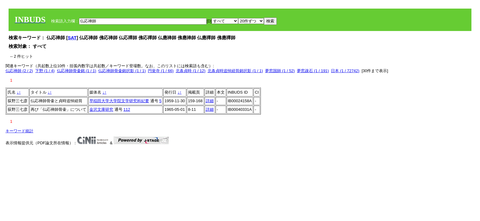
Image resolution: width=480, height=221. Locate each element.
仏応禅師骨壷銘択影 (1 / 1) (122, 70)
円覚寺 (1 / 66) (161, 70)
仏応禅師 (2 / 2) (19, 70)
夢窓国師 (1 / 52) (280, 70)
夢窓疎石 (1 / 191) (313, 70)
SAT (72, 37)
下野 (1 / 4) (45, 70)
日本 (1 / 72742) (345, 70)
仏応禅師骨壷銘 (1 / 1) (76, 70)
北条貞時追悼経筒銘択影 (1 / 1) (235, 70)
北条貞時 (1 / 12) (190, 70)
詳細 (210, 101)
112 (126, 109)
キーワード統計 (19, 131)
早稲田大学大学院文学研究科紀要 (119, 101)
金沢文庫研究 (101, 109)
